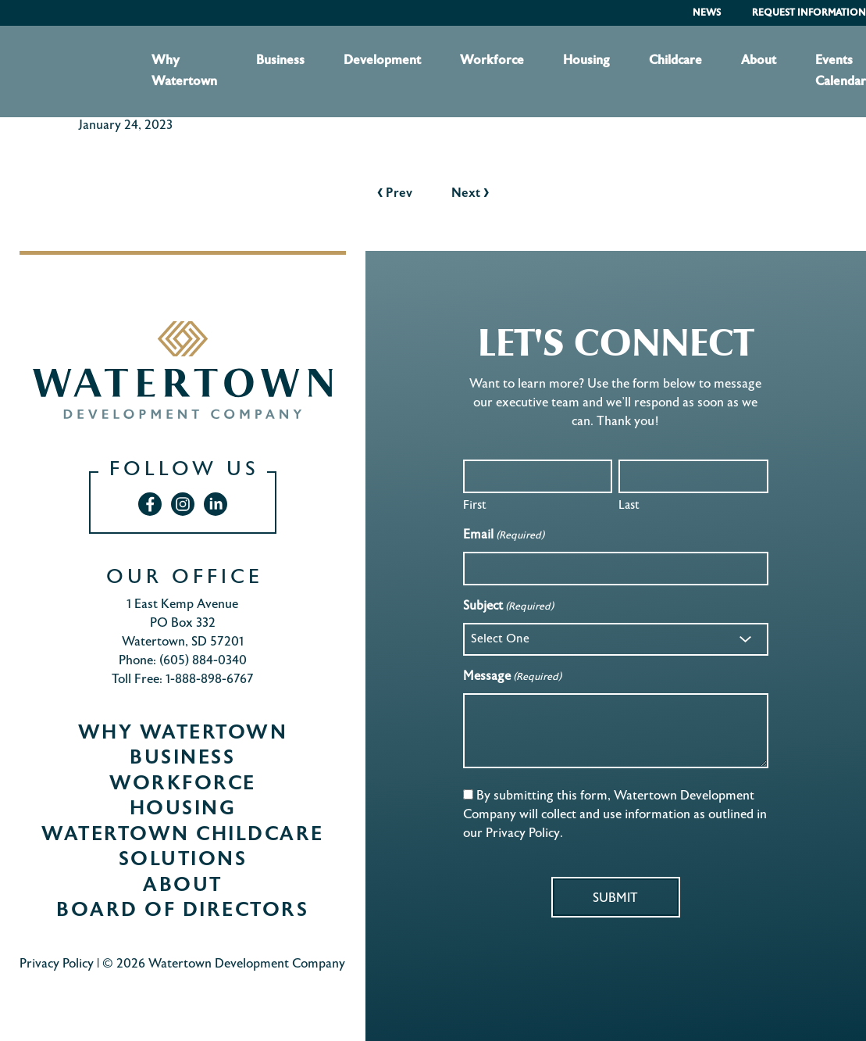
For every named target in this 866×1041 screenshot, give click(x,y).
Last (629, 506)
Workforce (492, 61)
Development (382, 61)
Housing (586, 61)
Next (470, 194)
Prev (394, 194)
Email (503, 536)
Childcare (675, 61)
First (474, 506)
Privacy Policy (57, 964)
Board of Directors (182, 911)
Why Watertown (184, 71)
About (758, 61)
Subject (508, 607)
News (707, 13)
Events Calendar (840, 71)
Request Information (809, 13)
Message (512, 678)
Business (280, 61)
